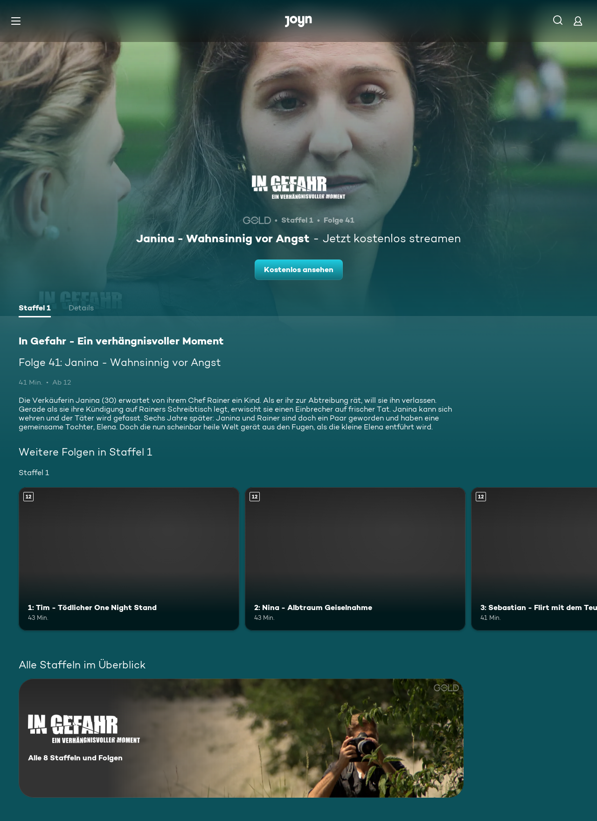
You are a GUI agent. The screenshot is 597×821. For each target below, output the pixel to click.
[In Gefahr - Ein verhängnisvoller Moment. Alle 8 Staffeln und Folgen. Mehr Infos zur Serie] (241, 738)
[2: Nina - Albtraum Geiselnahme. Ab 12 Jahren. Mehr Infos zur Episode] (355, 559)
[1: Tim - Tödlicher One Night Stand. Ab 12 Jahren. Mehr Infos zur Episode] (129, 559)
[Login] (577, 21)
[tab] (35, 309)
